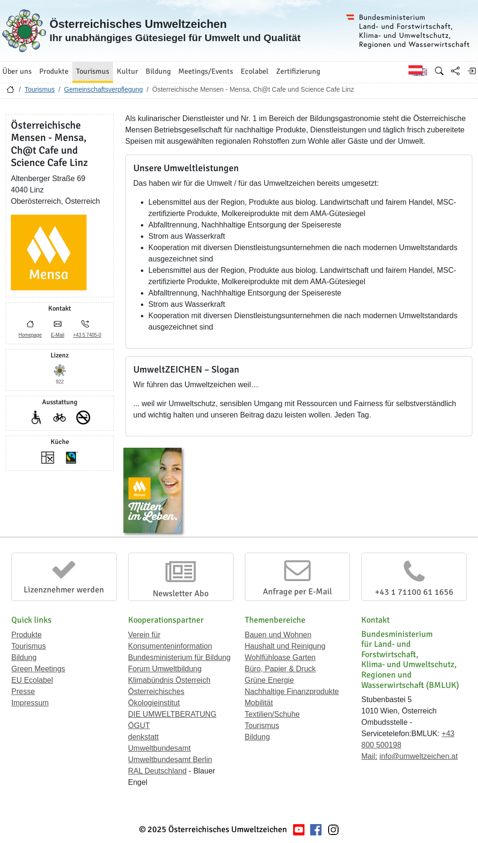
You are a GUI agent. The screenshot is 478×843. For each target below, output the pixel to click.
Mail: (369, 756)
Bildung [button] (158, 71)
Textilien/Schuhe (272, 714)
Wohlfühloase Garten (280, 657)
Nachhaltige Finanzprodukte (292, 691)
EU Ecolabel (32, 680)
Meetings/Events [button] (205, 71)
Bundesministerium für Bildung (179, 657)
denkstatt (143, 737)
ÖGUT (139, 725)
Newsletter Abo (181, 593)
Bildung (23, 657)
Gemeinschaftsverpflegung (103, 89)
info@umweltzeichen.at (418, 756)
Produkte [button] (54, 71)
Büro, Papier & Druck (280, 669)
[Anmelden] (471, 71)
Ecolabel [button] (255, 71)
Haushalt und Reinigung (285, 646)
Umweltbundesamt (159, 748)
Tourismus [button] (92, 71)
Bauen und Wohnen (278, 635)
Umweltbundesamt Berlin (170, 760)
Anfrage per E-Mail (297, 591)
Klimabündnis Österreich (169, 680)
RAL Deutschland (157, 771)
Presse (23, 691)
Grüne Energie (269, 680)
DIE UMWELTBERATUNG (172, 714)
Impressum (30, 703)
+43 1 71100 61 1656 (414, 592)
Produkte (26, 635)
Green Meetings (38, 669)
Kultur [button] (127, 71)
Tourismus (40, 89)
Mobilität (259, 703)
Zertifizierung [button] (298, 71)
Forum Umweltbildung (165, 669)
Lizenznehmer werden (64, 589)
